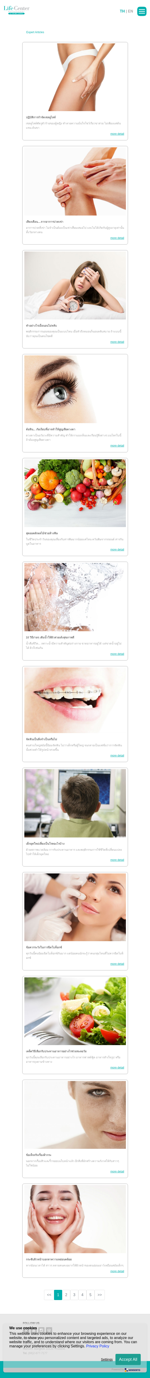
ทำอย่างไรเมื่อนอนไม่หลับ (41, 325)
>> (100, 1295)
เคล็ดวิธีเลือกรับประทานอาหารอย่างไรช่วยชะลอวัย (56, 1051)
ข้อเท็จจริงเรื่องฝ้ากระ (38, 1155)
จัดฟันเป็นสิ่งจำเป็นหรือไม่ (41, 739)
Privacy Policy (97, 1346)
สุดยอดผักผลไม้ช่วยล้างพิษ (42, 533)
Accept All (128, 1359)
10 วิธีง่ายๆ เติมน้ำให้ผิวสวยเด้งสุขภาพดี (50, 637)
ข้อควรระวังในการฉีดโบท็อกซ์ (44, 947)
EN (130, 11)
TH (122, 11)
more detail (117, 133)
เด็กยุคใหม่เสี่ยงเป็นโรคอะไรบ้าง (45, 843)
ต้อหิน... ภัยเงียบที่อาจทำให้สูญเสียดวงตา (50, 429)
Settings (107, 1359)
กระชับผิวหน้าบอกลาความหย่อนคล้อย (49, 1259)
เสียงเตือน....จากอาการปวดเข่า (44, 221)
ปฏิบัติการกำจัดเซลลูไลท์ (41, 117)
